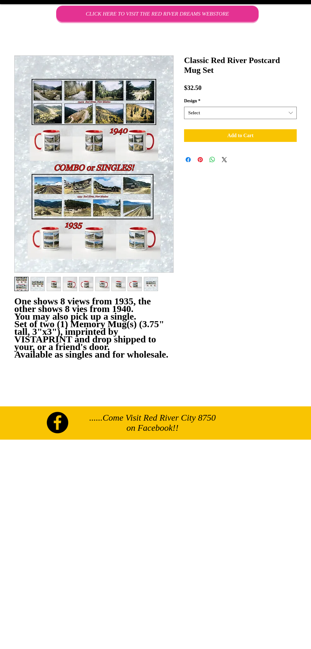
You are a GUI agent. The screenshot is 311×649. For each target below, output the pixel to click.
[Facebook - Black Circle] (57, 422)
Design (192, 101)
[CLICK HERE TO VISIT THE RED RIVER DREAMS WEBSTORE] (157, 14)
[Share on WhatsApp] (212, 159)
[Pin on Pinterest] (200, 159)
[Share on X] (224, 159)
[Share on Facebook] (188, 159)
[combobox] (240, 113)
